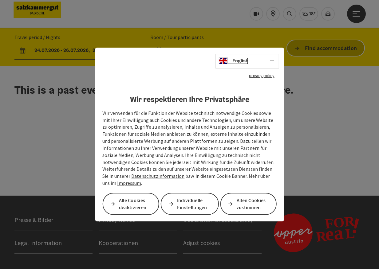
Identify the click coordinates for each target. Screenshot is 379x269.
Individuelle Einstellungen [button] (192, 203)
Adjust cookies (201, 243)
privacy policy (261, 75)
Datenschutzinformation (157, 176)
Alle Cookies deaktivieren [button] (133, 203)
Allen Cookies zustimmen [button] (251, 203)
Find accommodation (331, 48)
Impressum (129, 183)
